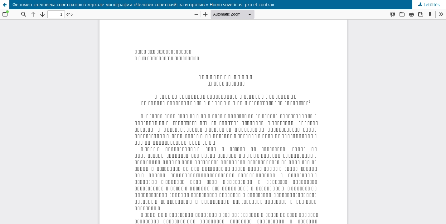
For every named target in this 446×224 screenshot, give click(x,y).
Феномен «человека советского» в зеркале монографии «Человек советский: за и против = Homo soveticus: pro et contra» (143, 4)
